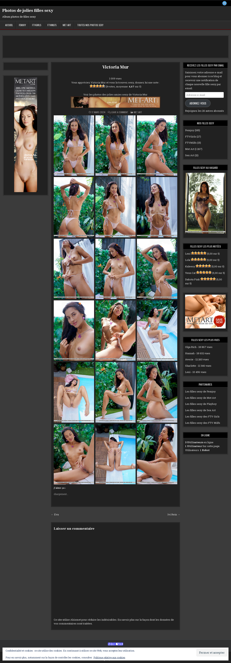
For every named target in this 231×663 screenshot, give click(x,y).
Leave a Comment (119, 112)
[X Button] (224, 3)
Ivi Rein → (174, 514)
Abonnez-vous (198, 103)
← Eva (55, 514)
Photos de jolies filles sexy (27, 10)
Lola (187, 260)
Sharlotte (190, 365)
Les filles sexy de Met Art (200, 397)
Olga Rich (190, 347)
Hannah (189, 353)
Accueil (9, 25)
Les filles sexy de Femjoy (200, 391)
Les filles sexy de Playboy (201, 404)
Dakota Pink (192, 279)
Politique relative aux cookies (109, 657)
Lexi (187, 253)
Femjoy (22, 25)
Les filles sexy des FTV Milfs (202, 422)
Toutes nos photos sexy (90, 25)
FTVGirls (36, 25)
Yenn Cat (190, 273)
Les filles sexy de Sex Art (200, 410)
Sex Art (189, 155)
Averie (189, 359)
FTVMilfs (52, 25)
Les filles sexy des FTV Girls (202, 416)
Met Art (67, 25)
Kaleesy (190, 266)
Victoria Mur (115, 67)
